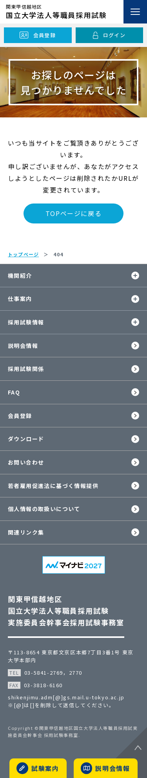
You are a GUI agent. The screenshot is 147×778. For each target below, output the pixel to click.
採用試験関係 (26, 369)
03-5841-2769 (43, 672)
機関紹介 (20, 275)
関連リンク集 (26, 532)
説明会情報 (23, 345)
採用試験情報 (26, 322)
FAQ (14, 392)
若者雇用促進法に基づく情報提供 (53, 486)
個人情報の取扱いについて (44, 509)
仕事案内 (20, 299)
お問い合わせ (26, 462)
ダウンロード (26, 439)
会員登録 (20, 416)
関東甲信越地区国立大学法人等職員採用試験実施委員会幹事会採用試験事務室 (66, 610)
